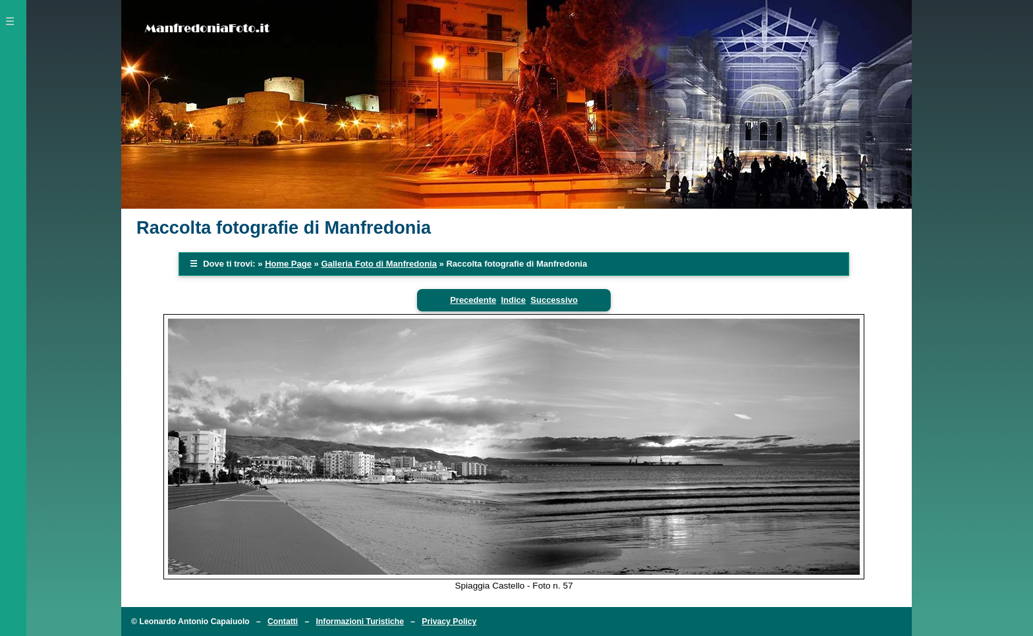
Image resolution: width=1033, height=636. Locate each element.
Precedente (473, 300)
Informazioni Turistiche (360, 621)
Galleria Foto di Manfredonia (379, 264)
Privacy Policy (449, 621)
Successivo (554, 300)
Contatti (282, 621)
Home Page (288, 264)
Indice (513, 300)
